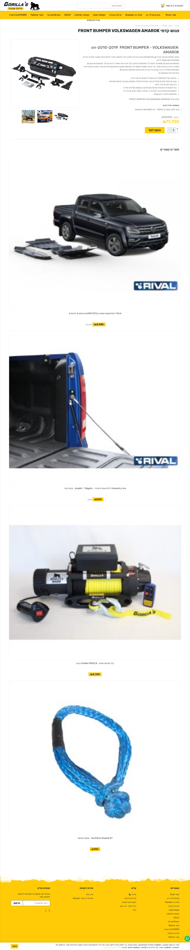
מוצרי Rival (171, 15)
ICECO (67, 15)
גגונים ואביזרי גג (153, 15)
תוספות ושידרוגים (171, 105)
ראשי (177, 25)
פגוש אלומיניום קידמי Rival (146, 25)
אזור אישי (89, 894)
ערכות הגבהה (115, 15)
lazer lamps (99, 15)
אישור (14, 946)
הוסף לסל (155, 130)
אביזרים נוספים (93, 20)
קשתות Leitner (82, 15)
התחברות (179, 5)
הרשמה (169, 5)
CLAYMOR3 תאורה (18, 15)
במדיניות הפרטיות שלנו (113, 947)
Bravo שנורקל (53, 15)
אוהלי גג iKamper (133, 15)
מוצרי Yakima (37, 15)
